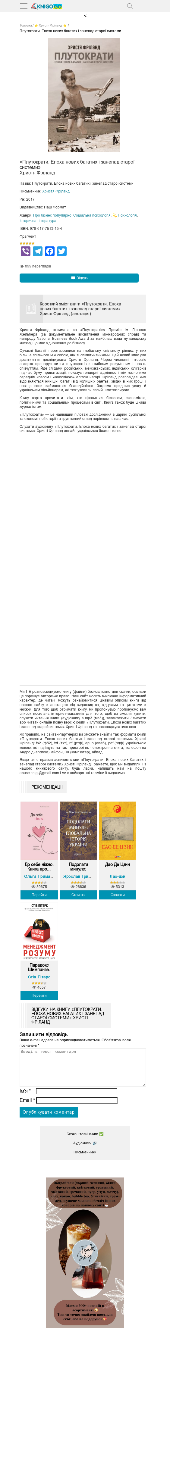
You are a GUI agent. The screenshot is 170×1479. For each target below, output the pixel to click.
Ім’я (25, 1098)
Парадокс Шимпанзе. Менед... (39, 967)
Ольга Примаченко (42, 876)
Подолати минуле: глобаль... (78, 866)
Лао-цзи (117, 876)
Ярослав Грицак (79, 876)
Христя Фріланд (56, 191)
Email (27, 1107)
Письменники (85, 1159)
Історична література (38, 221)
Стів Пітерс (39, 977)
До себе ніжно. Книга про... (39, 866)
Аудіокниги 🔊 (85, 1150)
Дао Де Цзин (117, 864)
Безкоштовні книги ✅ (85, 1141)
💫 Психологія (124, 215)
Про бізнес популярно (52, 215)
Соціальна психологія (92, 215)
